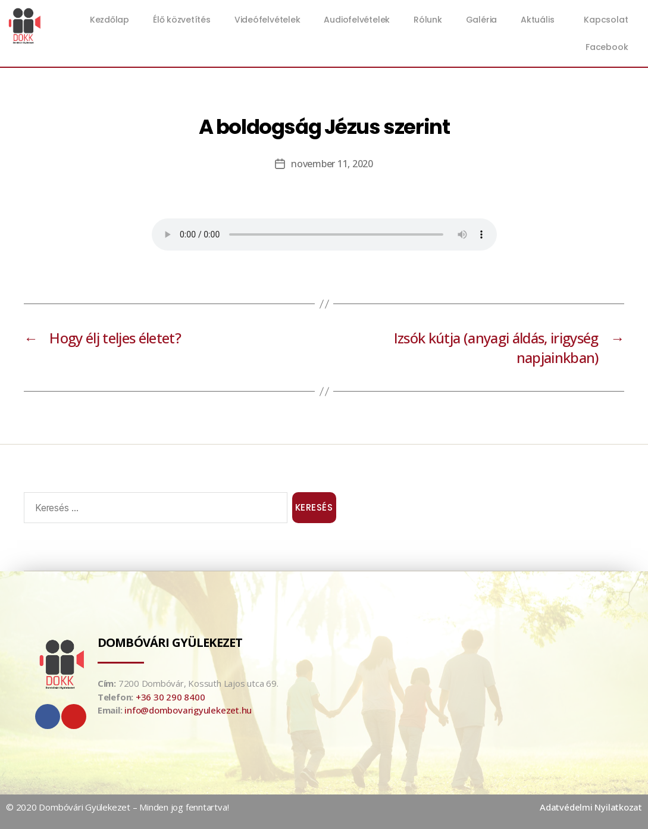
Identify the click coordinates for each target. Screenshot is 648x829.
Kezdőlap (109, 20)
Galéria (481, 20)
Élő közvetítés (182, 20)
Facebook (607, 47)
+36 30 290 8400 (170, 697)
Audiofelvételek (357, 20)
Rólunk (428, 20)
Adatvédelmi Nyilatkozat (591, 807)
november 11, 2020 (331, 163)
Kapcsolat (606, 20)
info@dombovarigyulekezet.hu (188, 710)
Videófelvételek (267, 20)
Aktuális (540, 20)
